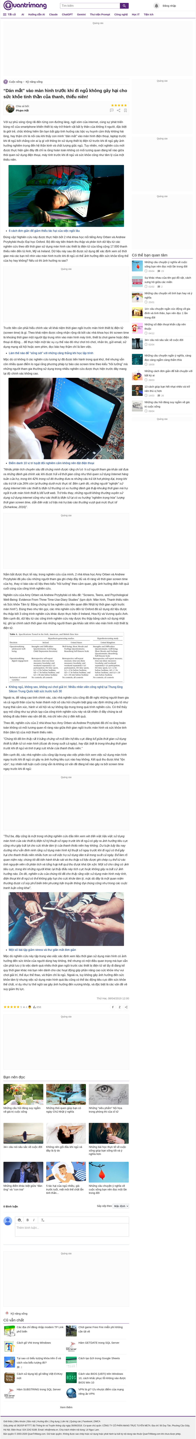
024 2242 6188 (29, 1430)
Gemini (81, 14)
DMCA (97, 1421)
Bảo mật (31, 1421)
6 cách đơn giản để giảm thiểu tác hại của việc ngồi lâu (44, 230)
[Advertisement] (98, 50)
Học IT (136, 14)
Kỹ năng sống (34, 81)
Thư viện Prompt (100, 14)
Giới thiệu (8, 1421)
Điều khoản (19, 1421)
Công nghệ (121, 14)
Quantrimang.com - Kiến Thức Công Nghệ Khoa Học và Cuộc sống (25, 5)
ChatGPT (67, 14)
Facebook (87, 1421)
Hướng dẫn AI (36, 14)
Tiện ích (148, 14)
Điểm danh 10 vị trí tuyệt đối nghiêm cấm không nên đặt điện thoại (51, 463)
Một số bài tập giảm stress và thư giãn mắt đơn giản (42, 949)
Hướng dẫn (42, 1421)
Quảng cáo (75, 1421)
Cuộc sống (15, 81)
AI (22, 14)
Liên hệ (64, 1421)
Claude (53, 14)
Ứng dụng (55, 1421)
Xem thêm (66, 1407)
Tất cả (12, 14)
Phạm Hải (22, 110)
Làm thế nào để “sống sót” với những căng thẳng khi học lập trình (51, 353)
